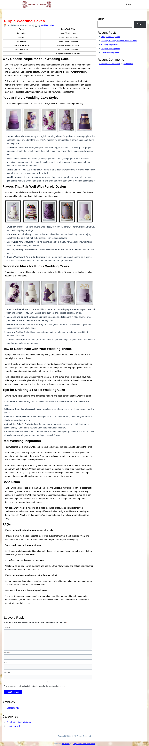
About (128, 4)
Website (7, 673)
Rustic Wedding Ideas (110, 53)
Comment (8, 627)
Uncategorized (13, 726)
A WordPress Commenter (109, 64)
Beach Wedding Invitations (19, 722)
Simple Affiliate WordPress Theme (84, 744)
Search (100, 19)
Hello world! (128, 64)
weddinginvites (47, 25)
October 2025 (13, 708)
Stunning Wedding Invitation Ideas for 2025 (119, 41)
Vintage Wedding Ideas (110, 37)
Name (7, 652)
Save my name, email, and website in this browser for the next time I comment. (34, 686)
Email (6, 663)
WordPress (65, 744)
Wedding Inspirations (109, 45)
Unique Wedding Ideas (110, 49)
